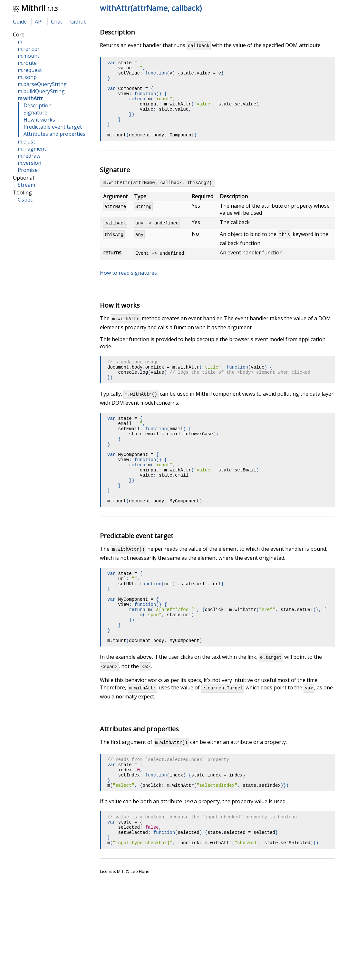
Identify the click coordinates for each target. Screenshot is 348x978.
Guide (20, 21)
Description (38, 105)
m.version (29, 162)
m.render (29, 48)
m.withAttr (30, 98)
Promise (28, 169)
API (39, 21)
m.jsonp (27, 77)
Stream (26, 184)
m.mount (28, 55)
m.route (27, 62)
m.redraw (29, 155)
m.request (30, 70)
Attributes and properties (54, 133)
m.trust (26, 141)
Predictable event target (53, 126)
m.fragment (32, 148)
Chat (56, 21)
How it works (39, 119)
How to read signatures (128, 292)
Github (78, 21)
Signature (35, 112)
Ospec (25, 199)
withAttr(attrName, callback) (151, 8)
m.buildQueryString (41, 91)
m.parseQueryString (42, 84)
